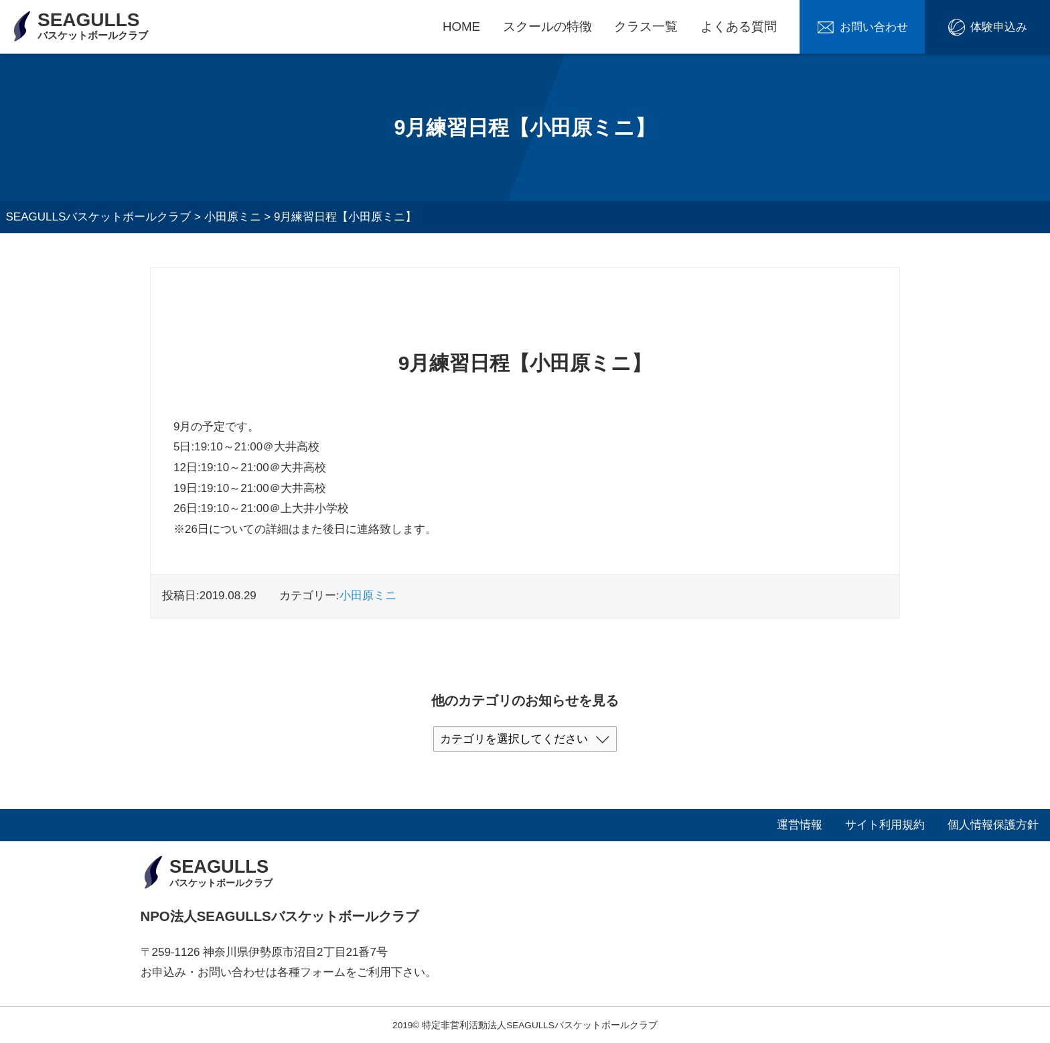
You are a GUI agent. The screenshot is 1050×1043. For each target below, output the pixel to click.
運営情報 (799, 824)
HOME (461, 26)
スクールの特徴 (547, 26)
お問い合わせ (874, 27)
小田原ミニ (368, 595)
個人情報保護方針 (993, 824)
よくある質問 (738, 26)
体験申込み (998, 27)
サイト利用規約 (885, 824)
